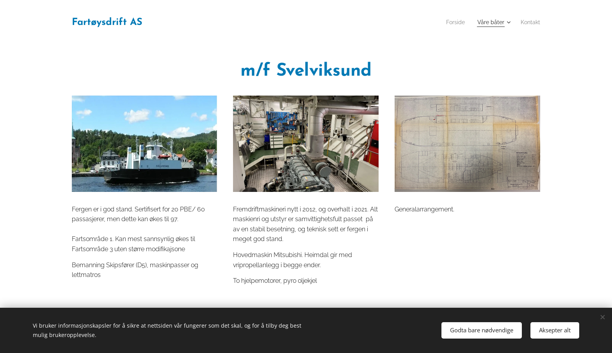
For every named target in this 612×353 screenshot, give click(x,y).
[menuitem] (451, 22)
